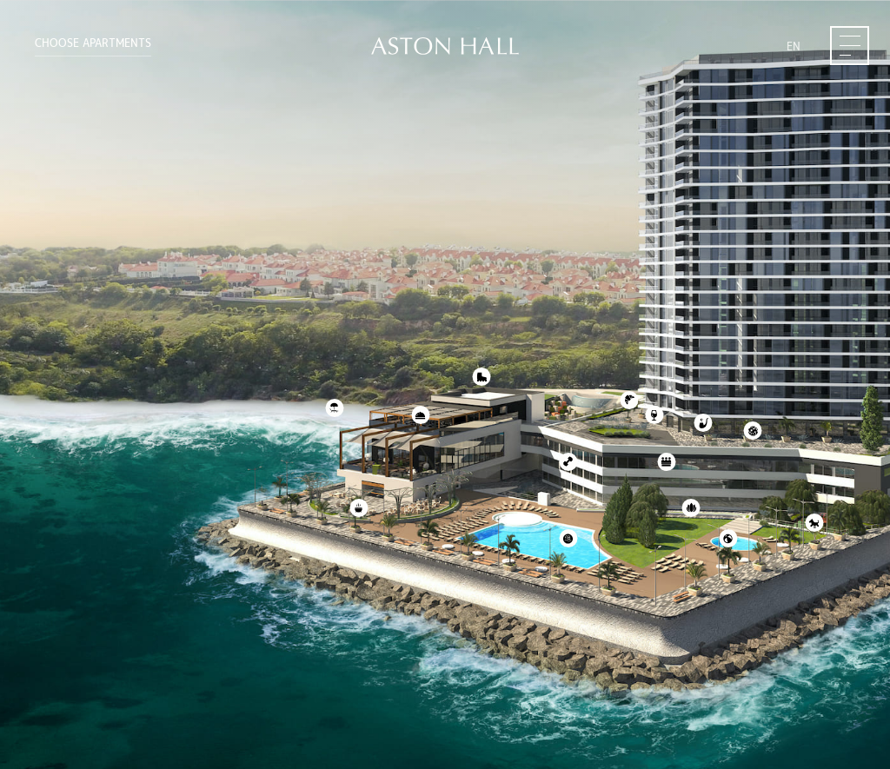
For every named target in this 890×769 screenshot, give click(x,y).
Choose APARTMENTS (93, 43)
